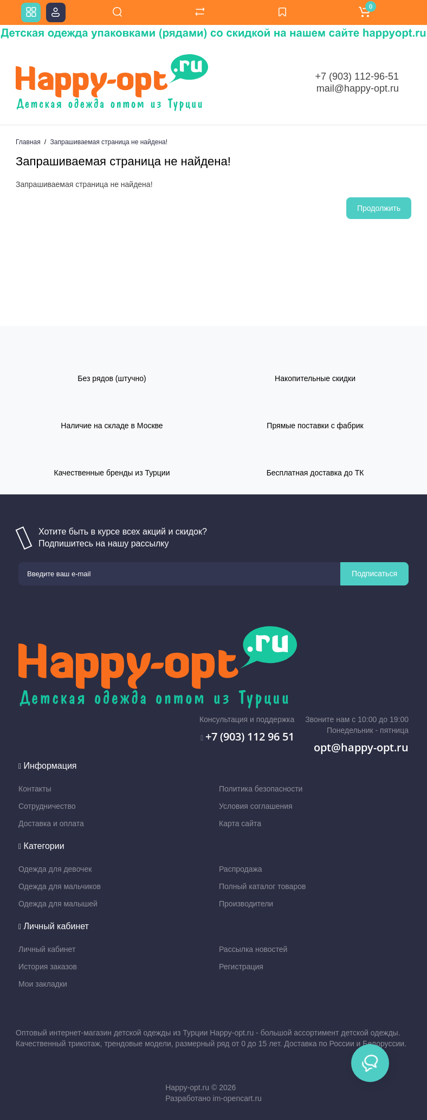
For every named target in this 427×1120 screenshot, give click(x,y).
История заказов (47, 966)
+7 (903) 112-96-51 (357, 76)
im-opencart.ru (237, 1098)
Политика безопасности (260, 788)
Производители (246, 903)
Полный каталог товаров (262, 886)
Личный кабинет (46, 949)
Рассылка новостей (253, 949)
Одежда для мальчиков (59, 886)
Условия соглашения (256, 806)
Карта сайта (240, 823)
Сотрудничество (46, 806)
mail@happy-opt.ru (357, 88)
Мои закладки (42, 984)
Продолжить (378, 208)
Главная (28, 142)
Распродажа (240, 869)
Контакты (34, 788)
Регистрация (241, 966)
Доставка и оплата (51, 823)
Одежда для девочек (55, 869)
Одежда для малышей (58, 903)
